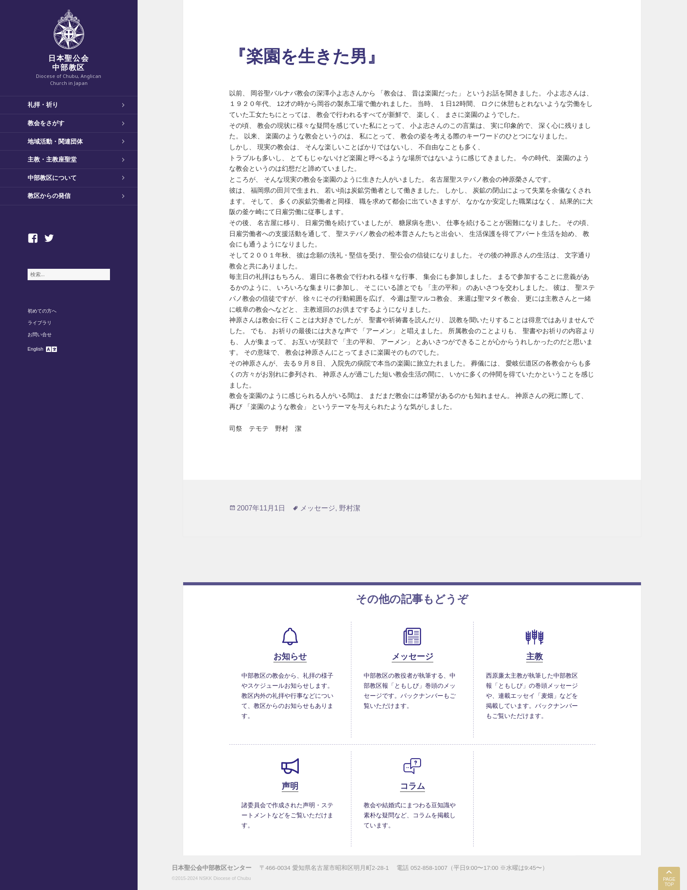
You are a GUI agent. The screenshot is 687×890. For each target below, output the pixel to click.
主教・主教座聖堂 (52, 159)
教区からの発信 (49, 195)
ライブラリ (40, 322)
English (35, 349)
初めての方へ (42, 310)
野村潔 (349, 508)
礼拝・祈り (43, 104)
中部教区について (52, 177)
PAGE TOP (669, 881)
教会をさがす (46, 123)
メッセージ (317, 508)
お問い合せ (40, 334)
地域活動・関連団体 (55, 141)
